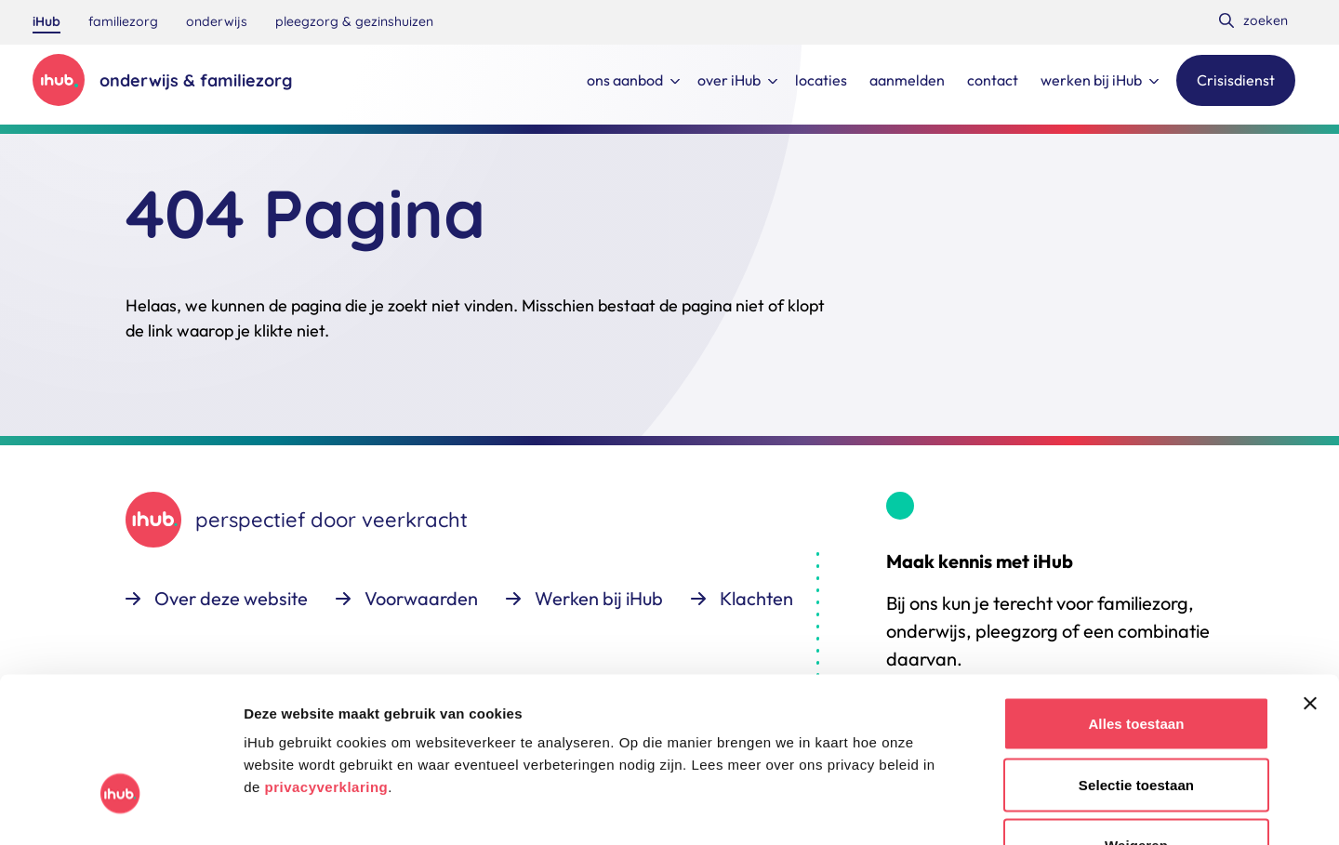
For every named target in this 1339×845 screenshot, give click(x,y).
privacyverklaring (326, 664)
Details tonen (1005, 808)
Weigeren (1136, 723)
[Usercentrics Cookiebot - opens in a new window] (120, 809)
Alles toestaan (1136, 601)
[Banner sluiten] (1310, 581)
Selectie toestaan (1136, 662)
